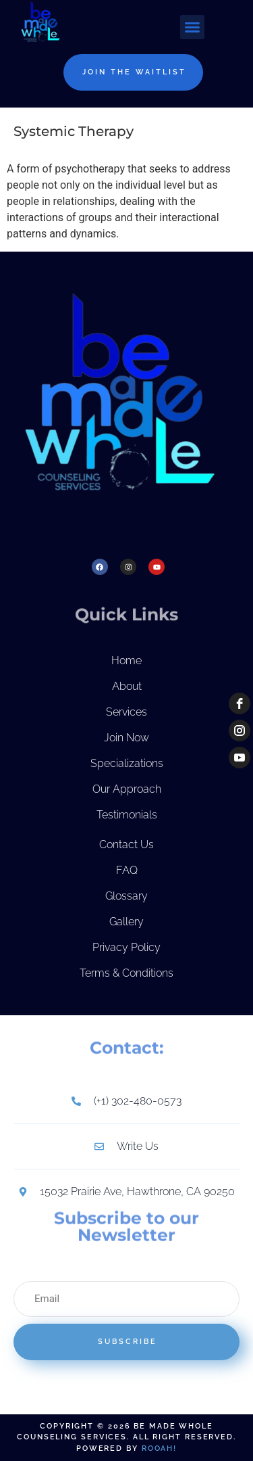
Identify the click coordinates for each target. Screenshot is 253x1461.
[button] (192, 27)
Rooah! (159, 1448)
